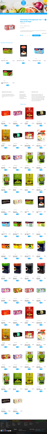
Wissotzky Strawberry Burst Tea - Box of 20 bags (4, 301)
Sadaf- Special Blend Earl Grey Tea (27, 146)
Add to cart (36, 35)
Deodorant (19, 424)
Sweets (1, 425)
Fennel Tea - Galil (4, 60)
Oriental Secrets (27, 121)
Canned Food (2, 423)
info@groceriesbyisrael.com (40, 430)
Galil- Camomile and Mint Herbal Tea (28, 257)
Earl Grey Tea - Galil (20, 60)
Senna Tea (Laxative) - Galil (38, 235)
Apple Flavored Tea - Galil (5, 83)
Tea (10, 13)
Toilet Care (30, 424)
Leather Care (25, 425)
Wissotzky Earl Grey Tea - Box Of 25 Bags (39, 124)
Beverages (6, 13)
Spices (6, 423)
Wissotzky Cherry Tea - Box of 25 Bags (4, 168)
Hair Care (13, 423)
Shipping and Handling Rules (22, 430)
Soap (24, 423)
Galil (4, 58)
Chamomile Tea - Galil (37, 60)
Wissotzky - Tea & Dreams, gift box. (4, 212)
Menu (2, 13)
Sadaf (27, 143)
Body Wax (19, 423)
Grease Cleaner (26, 424)
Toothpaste (13, 425)
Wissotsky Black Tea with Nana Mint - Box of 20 (27, 168)
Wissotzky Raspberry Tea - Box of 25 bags (16, 301)
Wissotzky (3, 121)
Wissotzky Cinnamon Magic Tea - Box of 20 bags (16, 168)
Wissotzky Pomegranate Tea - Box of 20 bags (27, 301)
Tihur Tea (38, 143)
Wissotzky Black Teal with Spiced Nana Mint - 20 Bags (39, 168)
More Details (44, 33)
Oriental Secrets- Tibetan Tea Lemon (27, 190)
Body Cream (13, 424)
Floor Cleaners (31, 423)
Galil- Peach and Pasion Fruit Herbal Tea (4, 257)
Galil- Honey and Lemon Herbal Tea (15, 257)
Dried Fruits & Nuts (8, 425)
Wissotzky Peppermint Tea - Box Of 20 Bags (39, 301)
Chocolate (7, 424)
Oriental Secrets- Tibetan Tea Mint (15, 190)
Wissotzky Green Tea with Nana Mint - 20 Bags (39, 190)
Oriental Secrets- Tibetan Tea (3, 146)
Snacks (1, 424)
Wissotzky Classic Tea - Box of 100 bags (3, 124)
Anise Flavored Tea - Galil (27, 234)
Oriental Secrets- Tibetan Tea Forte (27, 124)
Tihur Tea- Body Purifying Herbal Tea (39, 146)
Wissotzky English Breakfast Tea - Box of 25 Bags (16, 146)
